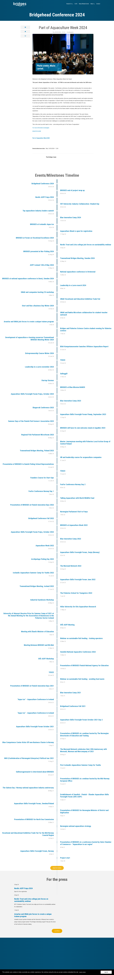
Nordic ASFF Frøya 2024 (23, 888)
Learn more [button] (82, 972)
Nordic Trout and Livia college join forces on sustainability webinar (31, 900)
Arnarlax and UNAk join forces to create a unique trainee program (33, 915)
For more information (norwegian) (40, 128)
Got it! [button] (106, 972)
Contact (98, 4)
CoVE (76, 4)
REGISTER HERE (36, 131)
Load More (57, 931)
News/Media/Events (84, 4)
